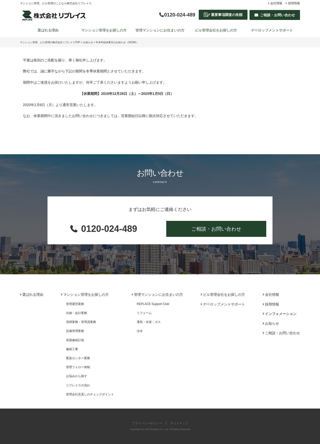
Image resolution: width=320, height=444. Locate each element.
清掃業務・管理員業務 (81, 322)
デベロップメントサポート (272, 30)
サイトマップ (179, 423)
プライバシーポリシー (147, 423)
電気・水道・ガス (149, 322)
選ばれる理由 (48, 30)
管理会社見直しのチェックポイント (90, 394)
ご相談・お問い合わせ (216, 229)
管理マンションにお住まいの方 (160, 30)
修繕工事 (72, 349)
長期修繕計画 (75, 340)
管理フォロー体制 (78, 367)
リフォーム (144, 313)
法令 (140, 331)
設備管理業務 (75, 331)
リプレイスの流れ (78, 385)
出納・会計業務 (76, 313)
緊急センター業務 (78, 358)
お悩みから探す (76, 376)
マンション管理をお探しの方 (104, 30)
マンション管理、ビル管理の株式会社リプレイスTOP (50, 42)
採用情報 (294, 3)
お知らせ (88, 42)
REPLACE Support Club (153, 304)
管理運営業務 (75, 304)
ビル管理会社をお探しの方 (216, 30)
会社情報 (276, 3)
